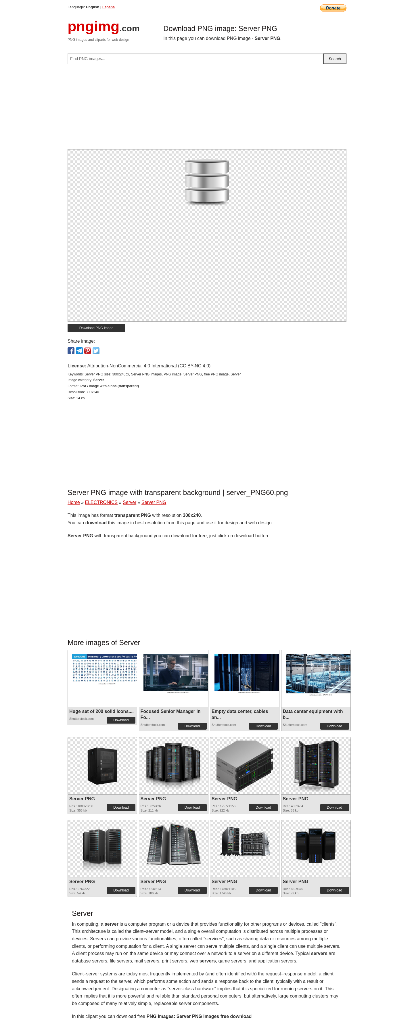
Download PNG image (96, 328)
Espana (108, 7)
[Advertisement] (207, 109)
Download (121, 720)
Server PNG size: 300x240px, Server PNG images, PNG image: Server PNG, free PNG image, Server (163, 374)
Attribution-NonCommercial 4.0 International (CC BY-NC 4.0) (148, 365)
